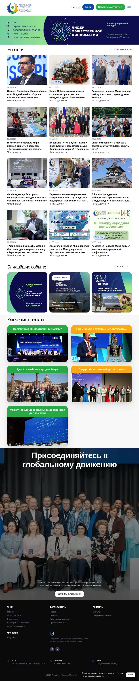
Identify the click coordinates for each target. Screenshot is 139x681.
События (53, 616)
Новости (53, 612)
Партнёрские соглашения (18, 623)
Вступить (11, 638)
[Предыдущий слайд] (17, 30)
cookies (101, 676)
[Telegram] (52, 649)
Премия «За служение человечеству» (101, 328)
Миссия (10, 612)
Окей (131, 675)
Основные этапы (14, 616)
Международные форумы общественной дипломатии (37, 411)
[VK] (57, 649)
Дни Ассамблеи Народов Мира (37, 369)
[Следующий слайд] (121, 30)
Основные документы (16, 626)
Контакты (96, 612)
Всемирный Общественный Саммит (37, 328)
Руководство (12, 619)
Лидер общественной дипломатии (101, 369)
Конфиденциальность (102, 616)
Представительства (58, 623)
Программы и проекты (59, 619)
